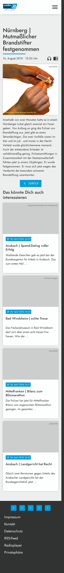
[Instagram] (22, 508)
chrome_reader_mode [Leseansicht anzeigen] (55, 58)
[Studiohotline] (39, 508)
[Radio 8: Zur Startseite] (17, 7)
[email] (48, 508)
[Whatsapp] (31, 508)
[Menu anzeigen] (55, 7)
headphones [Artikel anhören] (49, 58)
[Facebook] (13, 508)
